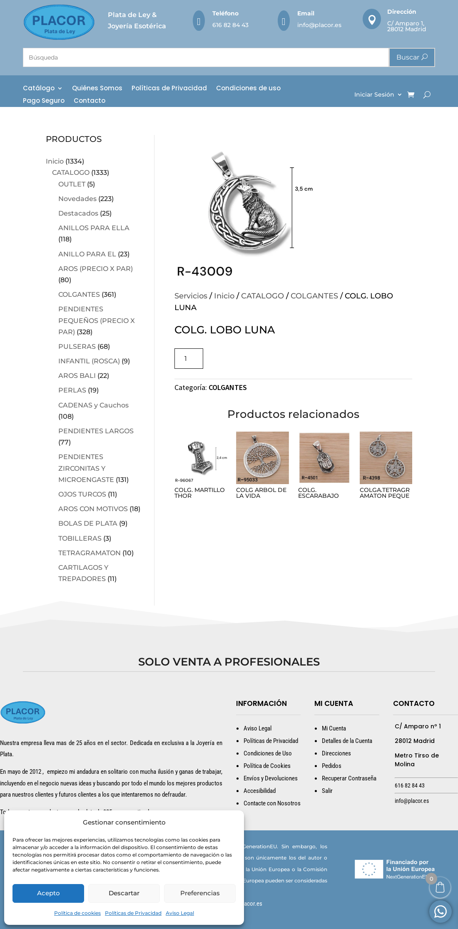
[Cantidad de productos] (188, 358)
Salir (327, 791)
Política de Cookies (267, 766)
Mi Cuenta (334, 728)
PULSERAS (77, 346)
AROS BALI (77, 376)
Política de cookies (77, 913)
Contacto (89, 101)
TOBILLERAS (80, 538)
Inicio (55, 161)
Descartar (124, 893)
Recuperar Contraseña (349, 778)
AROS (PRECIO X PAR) (95, 269)
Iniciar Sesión (374, 95)
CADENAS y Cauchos (93, 405)
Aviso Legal (180, 913)
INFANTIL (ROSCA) (89, 361)
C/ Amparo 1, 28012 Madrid (406, 26)
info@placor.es (319, 25)
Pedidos (331, 766)
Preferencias (200, 893)
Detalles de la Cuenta (347, 741)
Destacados (78, 213)
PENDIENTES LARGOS (96, 431)
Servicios (190, 296)
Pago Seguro (44, 101)
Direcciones (336, 753)
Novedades (77, 199)
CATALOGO (71, 172)
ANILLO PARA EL (87, 254)
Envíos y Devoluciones (271, 778)
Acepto (48, 893)
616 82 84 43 (230, 25)
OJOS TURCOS (82, 494)
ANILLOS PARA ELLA (93, 228)
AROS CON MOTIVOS (93, 509)
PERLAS (72, 390)
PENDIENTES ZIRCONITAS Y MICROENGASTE (86, 468)
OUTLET (71, 184)
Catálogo (39, 88)
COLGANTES (79, 294)
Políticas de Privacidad (133, 913)
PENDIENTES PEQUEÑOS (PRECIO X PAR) (96, 320)
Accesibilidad (260, 791)
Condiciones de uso (248, 88)
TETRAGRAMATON (89, 553)
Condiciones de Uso (268, 753)
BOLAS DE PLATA (87, 523)
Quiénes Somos (97, 88)
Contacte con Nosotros (272, 803)
